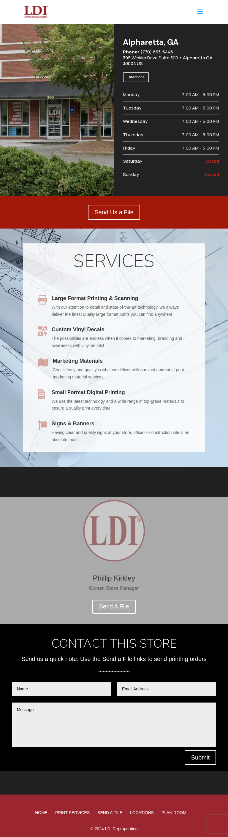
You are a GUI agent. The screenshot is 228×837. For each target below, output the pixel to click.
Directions (136, 77)
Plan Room (174, 812)
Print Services (72, 812)
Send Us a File (113, 212)
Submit (200, 757)
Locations (142, 812)
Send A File (114, 606)
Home (41, 812)
